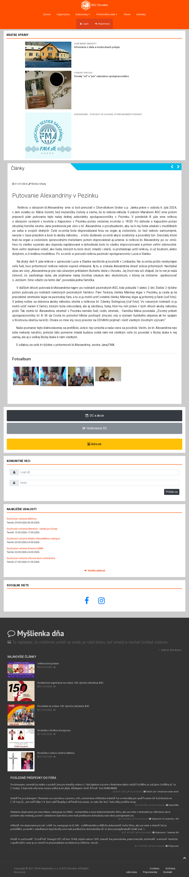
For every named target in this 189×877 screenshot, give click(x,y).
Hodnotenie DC (94, 428)
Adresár (94, 444)
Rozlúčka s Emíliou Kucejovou (54, 730)
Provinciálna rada (107, 14)
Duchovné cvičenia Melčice (22, 518)
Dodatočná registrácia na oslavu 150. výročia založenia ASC (70, 682)
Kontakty (141, 14)
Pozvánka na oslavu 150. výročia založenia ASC (63, 706)
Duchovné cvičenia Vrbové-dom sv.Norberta (31, 558)
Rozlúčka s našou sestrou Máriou (55, 752)
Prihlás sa (172, 491)
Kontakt (167, 872)
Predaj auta (172, 846)
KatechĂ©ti (172, 805)
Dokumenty (83, 14)
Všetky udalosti (94, 570)
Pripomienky (150, 872)
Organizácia (63, 14)
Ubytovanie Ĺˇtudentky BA (166, 832)
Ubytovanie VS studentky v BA (164, 819)
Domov (47, 14)
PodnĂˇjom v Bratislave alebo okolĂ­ (161, 791)
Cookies (154, 868)
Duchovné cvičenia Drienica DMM (25, 548)
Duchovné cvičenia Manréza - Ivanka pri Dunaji (32, 528)
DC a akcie (94, 415)
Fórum (127, 14)
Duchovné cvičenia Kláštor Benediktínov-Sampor (33, 538)
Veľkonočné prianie (48, 663)
